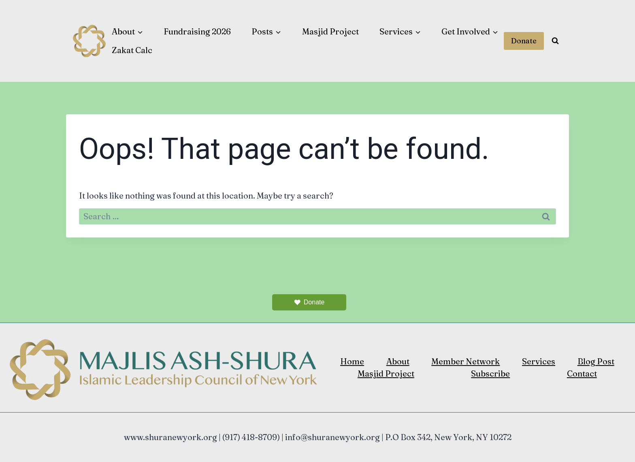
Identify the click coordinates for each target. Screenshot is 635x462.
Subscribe (490, 373)
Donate (524, 40)
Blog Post (595, 361)
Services (538, 361)
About (397, 361)
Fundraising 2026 (197, 31)
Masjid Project (330, 31)
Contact (582, 373)
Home (352, 361)
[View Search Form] (555, 41)
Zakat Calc (132, 50)
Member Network (465, 361)
